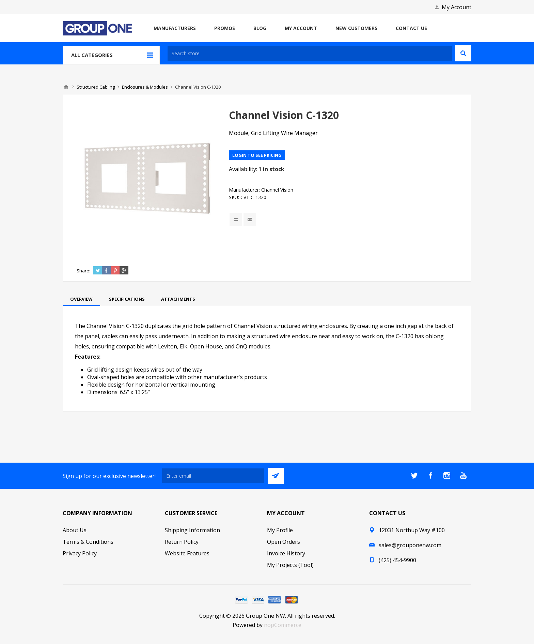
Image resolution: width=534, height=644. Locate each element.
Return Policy (182, 541)
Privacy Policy (80, 553)
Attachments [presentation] (178, 299)
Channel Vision (277, 189)
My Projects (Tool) (290, 565)
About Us (75, 530)
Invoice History (286, 553)
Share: (83, 271)
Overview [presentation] (81, 299)
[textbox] (310, 53)
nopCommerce (282, 625)
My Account (456, 7)
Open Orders (283, 541)
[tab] (81, 299)
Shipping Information (192, 530)
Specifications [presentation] (127, 299)
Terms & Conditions (88, 541)
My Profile (280, 530)
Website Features (187, 553)
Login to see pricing (257, 155)
